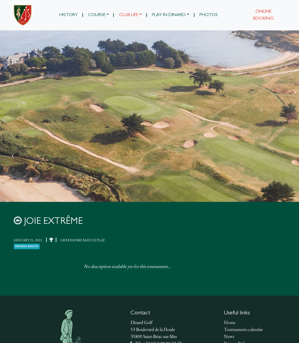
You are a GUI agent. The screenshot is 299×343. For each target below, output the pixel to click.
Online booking (263, 15)
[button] (98, 15)
